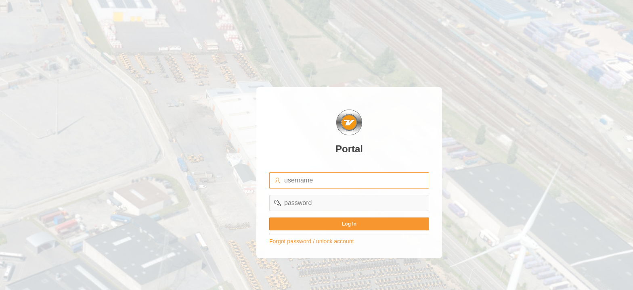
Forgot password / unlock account (311, 241)
